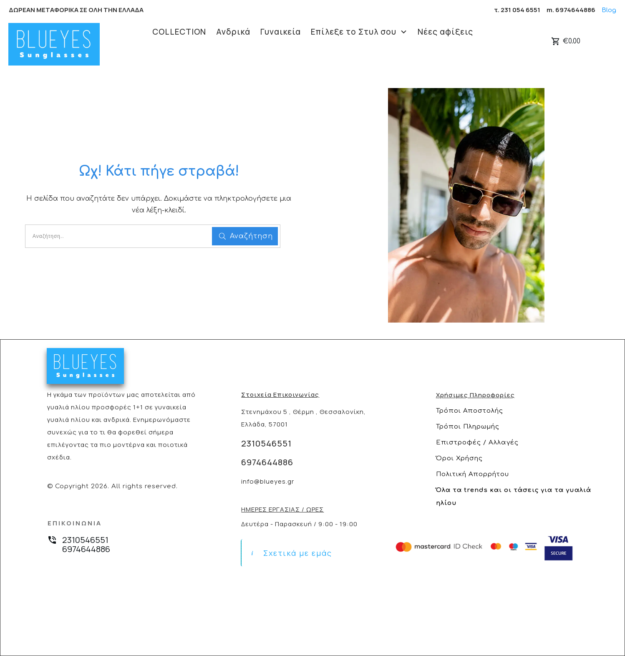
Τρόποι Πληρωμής (467, 426)
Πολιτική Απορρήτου (472, 474)
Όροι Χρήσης (459, 458)
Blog (609, 10)
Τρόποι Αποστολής (469, 410)
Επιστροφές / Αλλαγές (477, 442)
